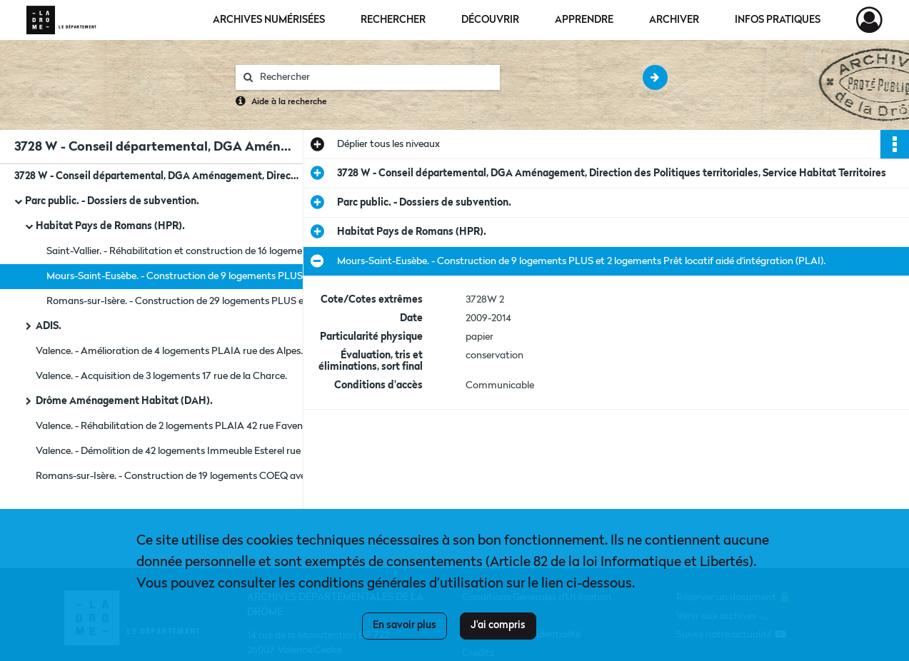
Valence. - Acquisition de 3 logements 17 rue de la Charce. (161, 376)
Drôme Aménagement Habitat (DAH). (124, 401)
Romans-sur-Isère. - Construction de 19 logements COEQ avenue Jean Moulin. (178, 476)
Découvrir (490, 20)
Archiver (674, 20)
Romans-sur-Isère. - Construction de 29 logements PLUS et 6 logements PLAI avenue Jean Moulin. (189, 301)
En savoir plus (404, 625)
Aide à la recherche (289, 102)
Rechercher (393, 20)
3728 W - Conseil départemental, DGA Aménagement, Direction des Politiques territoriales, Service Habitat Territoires (157, 176)
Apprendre (584, 20)
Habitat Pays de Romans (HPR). (110, 226)
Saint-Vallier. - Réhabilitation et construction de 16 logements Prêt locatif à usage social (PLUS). (189, 251)
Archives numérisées (269, 20)
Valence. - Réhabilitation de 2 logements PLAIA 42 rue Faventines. (178, 426)
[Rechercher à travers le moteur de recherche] (375, 77)
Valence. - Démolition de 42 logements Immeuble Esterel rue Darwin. (178, 451)
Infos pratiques (777, 20)
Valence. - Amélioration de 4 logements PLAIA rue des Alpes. (169, 351)
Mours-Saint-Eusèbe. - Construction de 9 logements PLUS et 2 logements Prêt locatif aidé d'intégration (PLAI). (189, 276)
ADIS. (48, 326)
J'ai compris (498, 625)
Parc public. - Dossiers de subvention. (112, 201)
